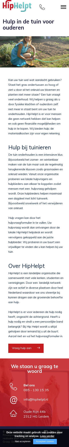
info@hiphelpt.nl (36, 399)
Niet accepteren (22, 441)
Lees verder (47, 436)
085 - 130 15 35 (36, 390)
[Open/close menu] (63, 7)
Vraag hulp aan (21, 348)
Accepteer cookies (45, 441)
